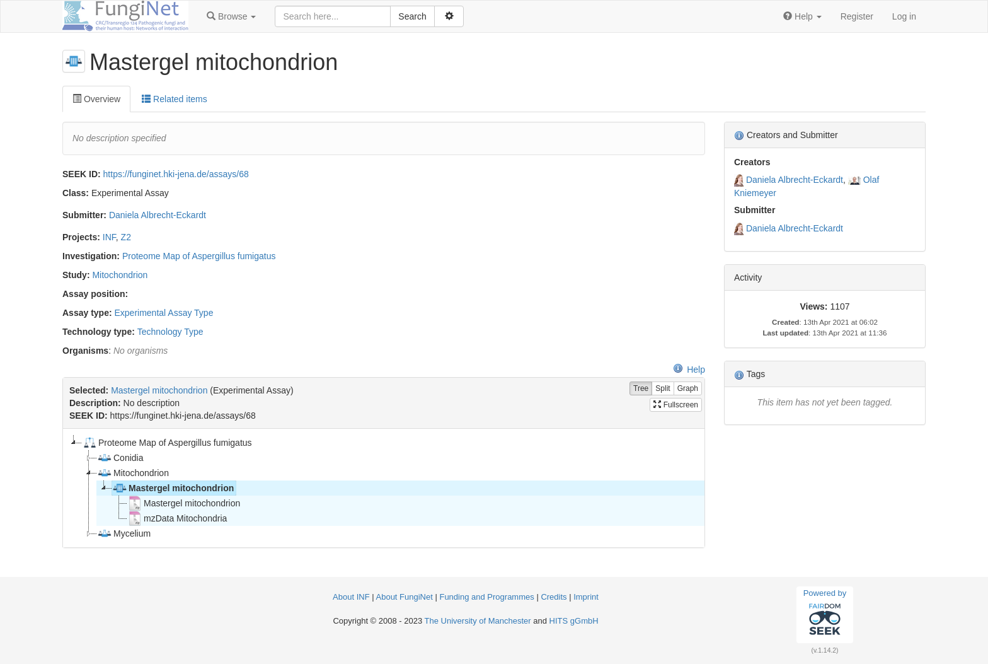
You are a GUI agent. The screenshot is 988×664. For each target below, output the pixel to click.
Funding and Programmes (486, 597)
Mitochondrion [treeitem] (133, 473)
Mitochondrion (119, 275)
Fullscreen (675, 404)
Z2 (126, 237)
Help (689, 369)
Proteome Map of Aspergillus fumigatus (199, 256)
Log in (904, 16)
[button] (231, 16)
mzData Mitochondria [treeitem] (177, 518)
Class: (75, 193)
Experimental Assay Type (163, 313)
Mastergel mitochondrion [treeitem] (173, 488)
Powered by (825, 614)
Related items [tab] (174, 99)
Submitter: (84, 215)
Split (662, 388)
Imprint (586, 597)
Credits (553, 597)
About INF (351, 597)
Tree (640, 388)
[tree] (383, 488)
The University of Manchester (478, 621)
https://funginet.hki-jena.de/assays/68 (176, 174)
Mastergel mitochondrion (159, 390)
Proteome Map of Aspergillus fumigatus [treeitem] (167, 442)
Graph (687, 388)
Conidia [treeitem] (120, 457)
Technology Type (170, 332)
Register (857, 16)
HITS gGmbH (574, 621)
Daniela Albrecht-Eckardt (157, 215)
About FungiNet (404, 597)
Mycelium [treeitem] (124, 533)
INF (109, 237)
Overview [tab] (96, 99)
